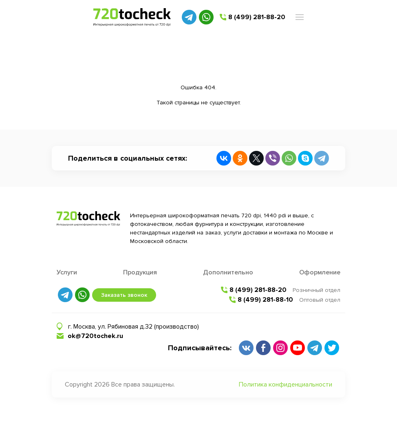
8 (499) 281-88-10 (265, 300)
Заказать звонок (124, 295)
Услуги (67, 272)
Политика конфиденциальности (285, 384)
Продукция (140, 272)
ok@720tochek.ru (95, 336)
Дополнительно (228, 272)
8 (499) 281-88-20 (256, 17)
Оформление (319, 272)
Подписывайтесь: (200, 347)
